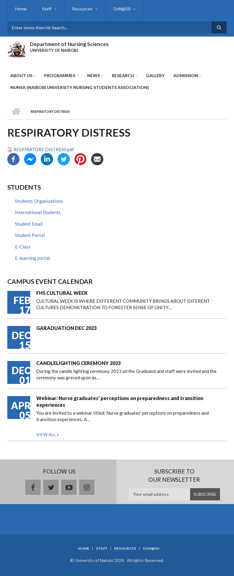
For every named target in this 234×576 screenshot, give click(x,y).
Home (21, 8)
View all (46, 434)
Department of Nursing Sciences (69, 44)
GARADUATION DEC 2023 (66, 328)
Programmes (59, 75)
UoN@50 (121, 8)
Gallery (155, 75)
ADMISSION (185, 75)
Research (123, 75)
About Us (21, 75)
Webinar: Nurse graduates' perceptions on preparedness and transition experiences (119, 401)
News (93, 75)
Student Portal (30, 235)
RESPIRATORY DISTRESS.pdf (43, 149)
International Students (38, 212)
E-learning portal (32, 258)
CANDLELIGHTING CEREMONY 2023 (78, 363)
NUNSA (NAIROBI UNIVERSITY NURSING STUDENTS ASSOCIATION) (79, 87)
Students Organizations (39, 201)
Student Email (29, 224)
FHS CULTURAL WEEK (61, 293)
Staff (46, 8)
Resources (82, 8)
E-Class (22, 246)
